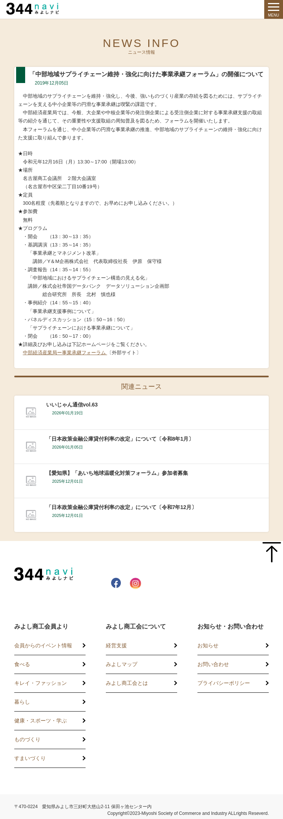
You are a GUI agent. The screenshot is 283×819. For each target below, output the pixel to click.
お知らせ (207, 645)
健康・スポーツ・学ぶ (40, 721)
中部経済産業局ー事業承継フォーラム (65, 352)
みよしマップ (121, 664)
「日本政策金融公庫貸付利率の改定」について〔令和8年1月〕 (120, 439)
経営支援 (116, 645)
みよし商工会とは (127, 683)
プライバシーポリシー (223, 683)
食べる (22, 664)
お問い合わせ (213, 664)
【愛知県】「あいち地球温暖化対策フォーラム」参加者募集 (117, 473)
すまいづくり (30, 758)
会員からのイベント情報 (43, 645)
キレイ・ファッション (40, 683)
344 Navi (38, 9)
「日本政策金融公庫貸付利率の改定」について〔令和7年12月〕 (121, 507)
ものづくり (27, 739)
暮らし (22, 702)
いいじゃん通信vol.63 (72, 405)
